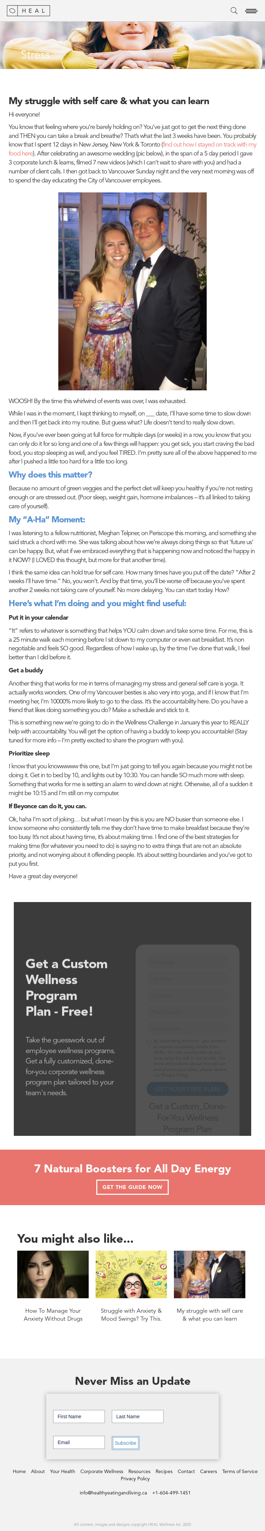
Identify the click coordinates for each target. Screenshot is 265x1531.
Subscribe (125, 1443)
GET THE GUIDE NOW (132, 1187)
